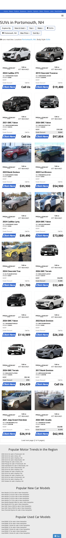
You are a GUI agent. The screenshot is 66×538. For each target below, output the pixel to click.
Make (40, 28)
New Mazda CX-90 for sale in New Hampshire (15, 498)
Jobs (52, 11)
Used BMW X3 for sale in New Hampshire (14, 521)
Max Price (24, 33)
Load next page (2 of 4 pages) (33, 440)
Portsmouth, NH (9, 33)
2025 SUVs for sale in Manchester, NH (13, 467)
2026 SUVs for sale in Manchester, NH (13, 460)
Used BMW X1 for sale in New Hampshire (14, 527)
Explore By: (6, 28)
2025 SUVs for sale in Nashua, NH (11, 469)
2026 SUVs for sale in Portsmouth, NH (13, 454)
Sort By (36, 33)
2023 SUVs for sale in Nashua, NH (11, 479)
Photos (46, 11)
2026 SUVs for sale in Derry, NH (11, 456)
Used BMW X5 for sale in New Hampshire (14, 523)
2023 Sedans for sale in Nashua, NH (12, 481)
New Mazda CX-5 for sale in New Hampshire (14, 492)
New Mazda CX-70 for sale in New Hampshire (15, 500)
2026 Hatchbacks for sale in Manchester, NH (14, 465)
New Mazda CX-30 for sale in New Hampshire (15, 496)
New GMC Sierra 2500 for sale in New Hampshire (16, 508)
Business (23, 11)
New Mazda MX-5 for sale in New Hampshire (14, 504)
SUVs (50, 28)
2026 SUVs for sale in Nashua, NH (11, 458)
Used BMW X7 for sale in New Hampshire (14, 531)
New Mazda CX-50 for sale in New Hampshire (15, 494)
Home (6, 11)
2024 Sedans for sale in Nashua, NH (12, 475)
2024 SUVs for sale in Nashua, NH (11, 473)
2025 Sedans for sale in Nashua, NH (12, 471)
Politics (16, 11)
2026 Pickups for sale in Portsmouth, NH (13, 464)
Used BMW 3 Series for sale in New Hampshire (15, 525)
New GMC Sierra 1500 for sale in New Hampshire (16, 506)
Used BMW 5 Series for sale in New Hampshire (15, 529)
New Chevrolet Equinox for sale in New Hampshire (16, 510)
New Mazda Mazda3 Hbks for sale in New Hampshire (17, 502)
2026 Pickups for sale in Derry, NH (11, 462)
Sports (30, 11)
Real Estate (58, 11)
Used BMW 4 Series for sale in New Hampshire (15, 533)
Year (31, 28)
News (11, 11)
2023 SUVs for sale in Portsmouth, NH (13, 477)
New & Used (20, 28)
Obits (41, 11)
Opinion (35, 11)
